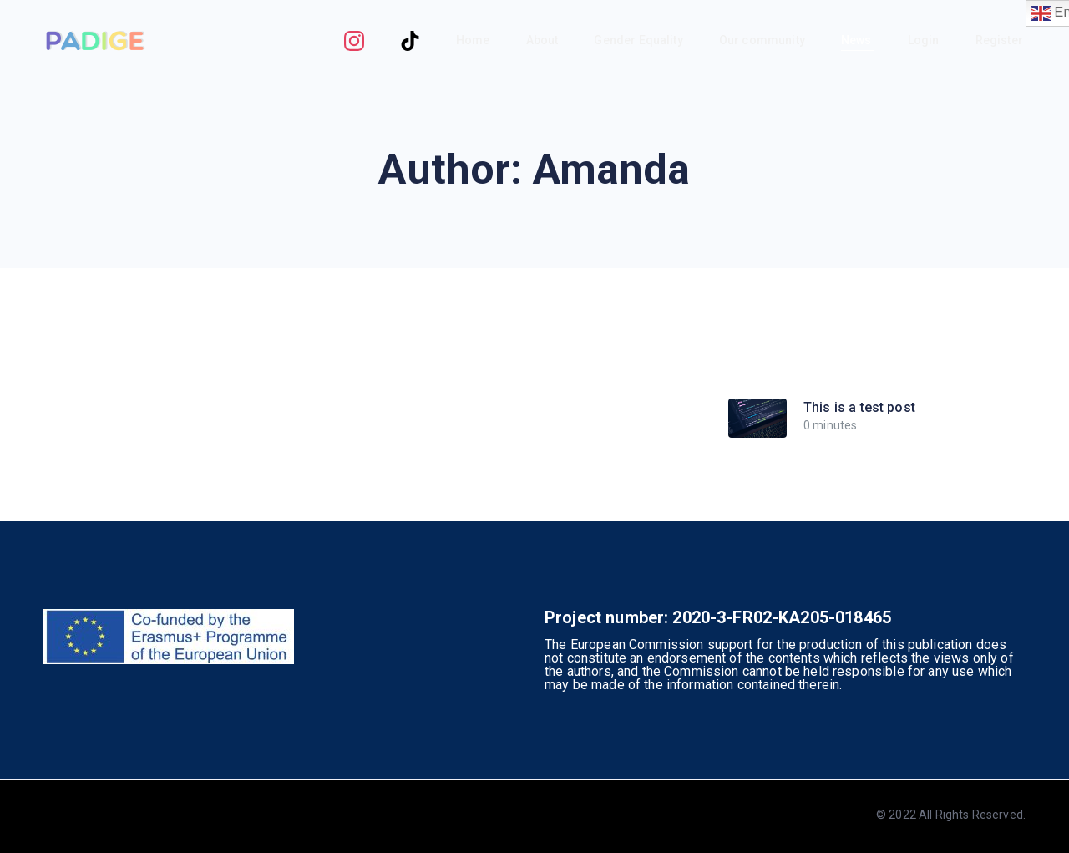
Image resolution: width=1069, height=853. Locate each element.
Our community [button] (763, 40)
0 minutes (830, 425)
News (857, 40)
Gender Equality (639, 40)
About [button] (543, 40)
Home (474, 40)
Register (1000, 40)
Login (925, 40)
